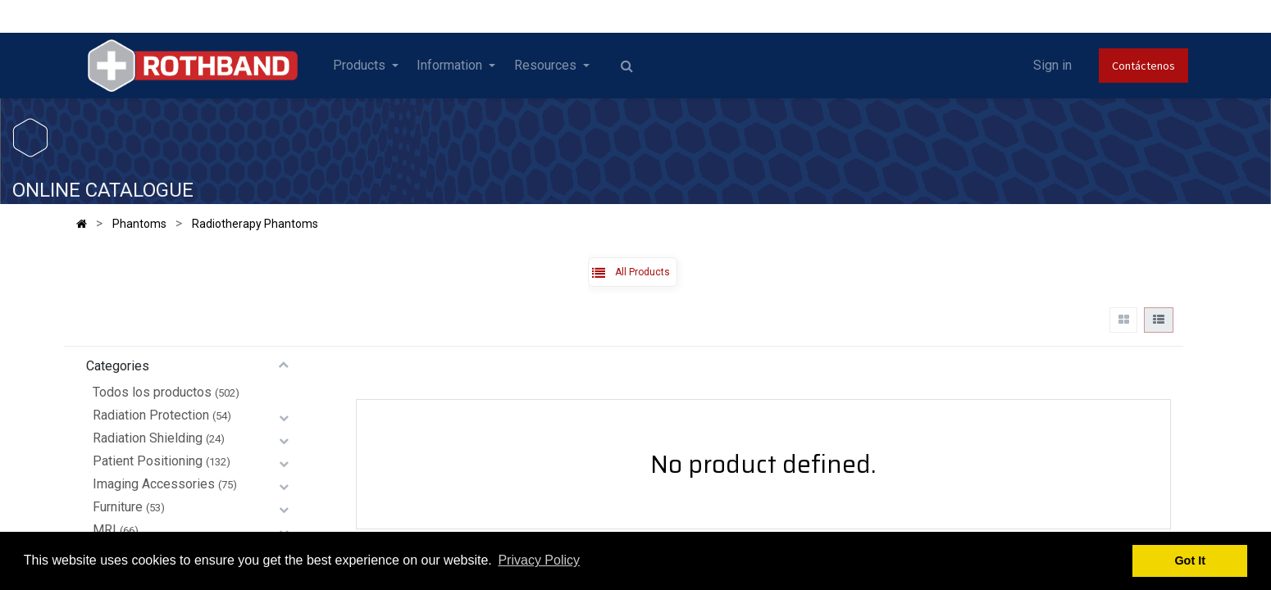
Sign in (1052, 65)
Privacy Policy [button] (539, 560)
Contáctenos (1143, 65)
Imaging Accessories (154, 484)
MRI (104, 530)
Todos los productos (152, 392)
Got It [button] (1189, 560)
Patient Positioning (148, 461)
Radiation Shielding (148, 438)
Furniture (118, 507)
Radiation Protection (151, 415)
